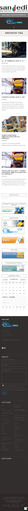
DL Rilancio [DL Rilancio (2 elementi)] (17, 423)
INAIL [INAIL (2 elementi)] (16, 433)
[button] (14, 27)
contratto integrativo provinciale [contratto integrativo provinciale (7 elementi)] (20, 420)
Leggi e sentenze (15, 505)
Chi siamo (8, 504)
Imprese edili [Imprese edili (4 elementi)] (5, 433)
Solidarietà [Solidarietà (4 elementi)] (17, 448)
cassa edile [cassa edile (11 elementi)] (16, 407)
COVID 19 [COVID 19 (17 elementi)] (5, 424)
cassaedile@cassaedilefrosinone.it (10, 339)
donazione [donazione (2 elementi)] (15, 424)
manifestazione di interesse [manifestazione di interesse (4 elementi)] (20, 439)
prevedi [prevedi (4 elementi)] (16, 444)
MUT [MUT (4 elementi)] (3, 441)
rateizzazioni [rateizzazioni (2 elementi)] (4, 445)
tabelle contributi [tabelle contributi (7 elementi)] (19, 450)
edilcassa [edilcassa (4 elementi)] (17, 427)
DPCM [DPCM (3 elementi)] (16, 426)
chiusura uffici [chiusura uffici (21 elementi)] (7, 413)
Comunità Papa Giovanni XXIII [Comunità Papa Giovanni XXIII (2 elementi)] (20, 415)
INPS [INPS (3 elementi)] (16, 437)
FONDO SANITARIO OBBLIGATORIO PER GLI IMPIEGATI (11, 136)
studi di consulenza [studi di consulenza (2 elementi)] (5, 448)
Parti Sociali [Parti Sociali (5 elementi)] (18, 442)
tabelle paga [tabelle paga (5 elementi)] (5, 450)
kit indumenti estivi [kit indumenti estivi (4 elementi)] (6, 437)
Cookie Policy (16, 506)
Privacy (24, 388)
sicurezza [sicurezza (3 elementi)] (4, 446)
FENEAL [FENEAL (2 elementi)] (3, 430)
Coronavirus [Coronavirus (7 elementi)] (6, 421)
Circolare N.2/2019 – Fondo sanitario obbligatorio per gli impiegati (14, 172)
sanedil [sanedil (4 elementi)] (16, 446)
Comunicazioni (7, 505)
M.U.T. (18, 504)
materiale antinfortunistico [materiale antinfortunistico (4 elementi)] (7, 439)
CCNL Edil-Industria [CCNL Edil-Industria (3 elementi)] (7, 410)
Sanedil (22, 504)
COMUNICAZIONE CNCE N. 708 (13, 97)
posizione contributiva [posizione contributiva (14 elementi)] (7, 443)
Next (24, 8)
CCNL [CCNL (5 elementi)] (3, 409)
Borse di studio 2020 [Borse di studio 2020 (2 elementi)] (18, 404)
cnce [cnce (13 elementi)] (16, 413)
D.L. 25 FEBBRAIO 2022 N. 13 (12, 61)
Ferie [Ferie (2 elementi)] (16, 430)
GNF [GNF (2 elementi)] (15, 432)
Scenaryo (17, 502)
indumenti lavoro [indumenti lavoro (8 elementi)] (18, 435)
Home (3, 504)
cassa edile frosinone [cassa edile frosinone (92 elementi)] (20, 410)
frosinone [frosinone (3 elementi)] (3, 432)
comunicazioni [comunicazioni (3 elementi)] (5, 415)
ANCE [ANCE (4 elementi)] (3, 405)
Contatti (14, 504)
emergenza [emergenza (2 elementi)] (17, 429)
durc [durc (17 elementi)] (3, 426)
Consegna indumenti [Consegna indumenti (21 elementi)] (19, 417)
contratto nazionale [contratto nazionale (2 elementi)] (5, 419)
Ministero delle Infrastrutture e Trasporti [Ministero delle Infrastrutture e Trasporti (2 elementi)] (20, 440)
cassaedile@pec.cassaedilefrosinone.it (14, 501)
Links (22, 505)
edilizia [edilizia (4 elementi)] (3, 428)
